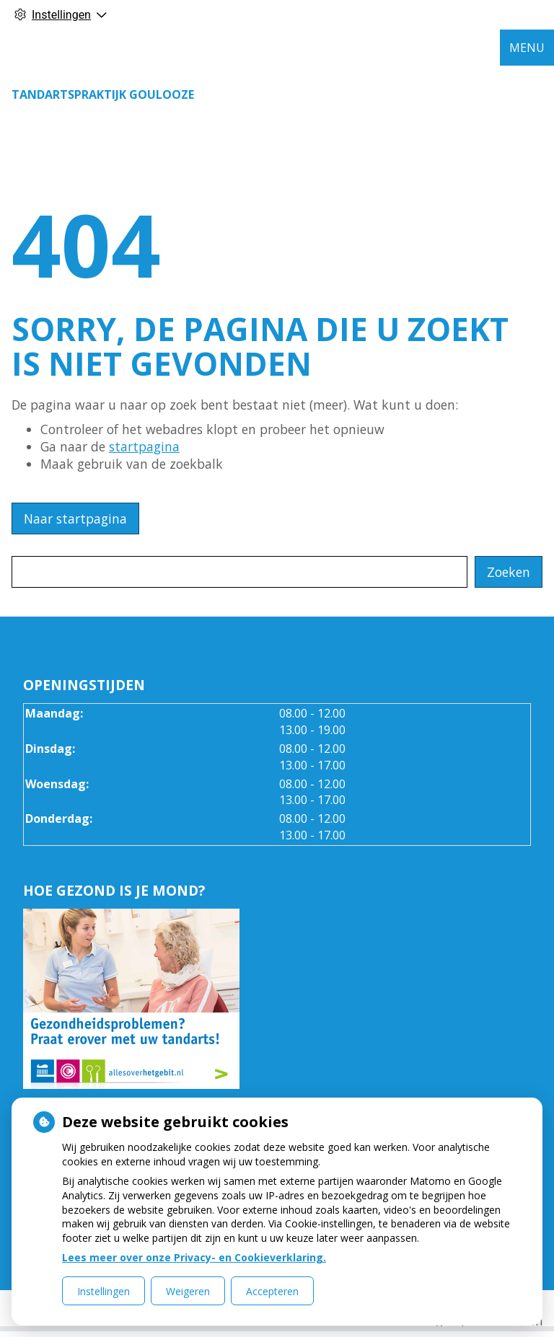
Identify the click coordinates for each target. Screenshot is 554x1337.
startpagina (144, 446)
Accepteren (272, 1291)
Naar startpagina (75, 518)
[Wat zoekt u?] (239, 572)
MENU (527, 48)
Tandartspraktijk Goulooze (103, 94)
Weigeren (188, 1291)
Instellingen (103, 1291)
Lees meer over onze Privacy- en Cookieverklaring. (194, 1257)
